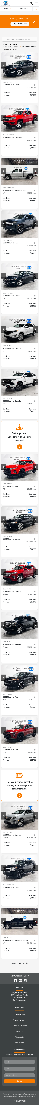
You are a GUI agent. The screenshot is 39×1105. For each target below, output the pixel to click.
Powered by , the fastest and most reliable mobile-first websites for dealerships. (19, 1097)
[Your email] (19, 1075)
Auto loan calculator (19, 1026)
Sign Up (19, 1081)
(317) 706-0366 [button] (19, 1000)
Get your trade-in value (19, 24)
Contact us (19, 1031)
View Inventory (19, 1014)
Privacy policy (19, 1037)
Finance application (19, 1020)
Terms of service (19, 1043)
